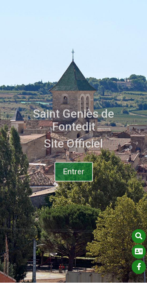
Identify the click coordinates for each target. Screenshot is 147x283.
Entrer (73, 173)
